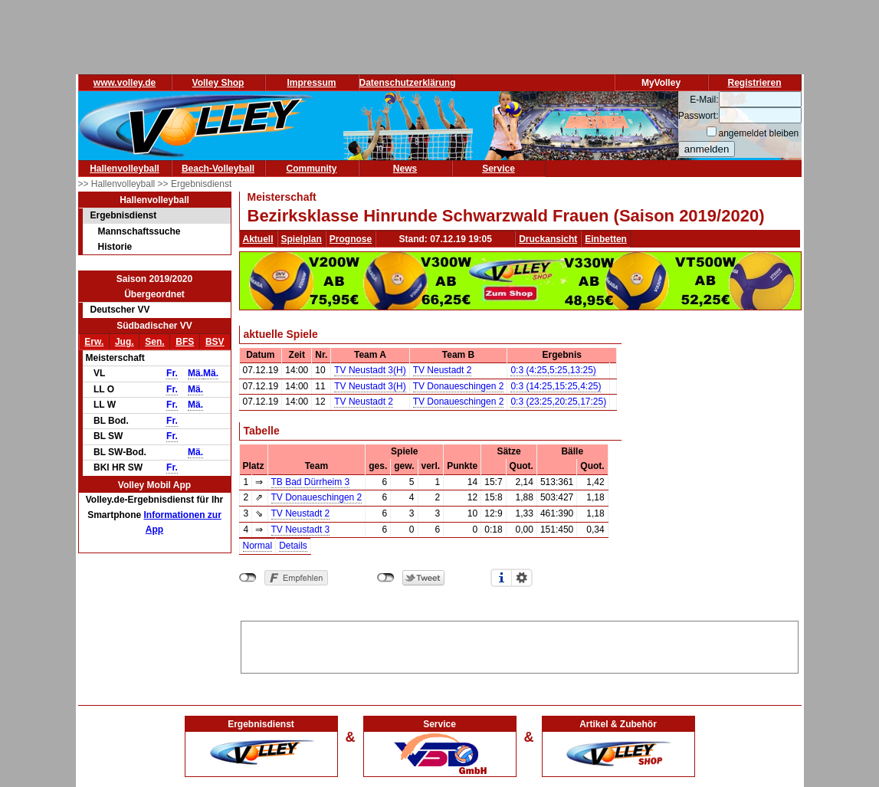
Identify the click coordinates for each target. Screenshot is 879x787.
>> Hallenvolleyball (118, 184)
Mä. (195, 373)
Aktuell (258, 239)
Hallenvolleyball (124, 168)
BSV (215, 341)
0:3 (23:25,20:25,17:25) (558, 401)
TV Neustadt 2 (442, 370)
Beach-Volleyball (218, 168)
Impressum (311, 82)
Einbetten (606, 239)
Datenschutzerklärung (407, 82)
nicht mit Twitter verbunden (386, 577)
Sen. (154, 341)
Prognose (351, 239)
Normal (258, 545)
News (405, 168)
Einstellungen (522, 578)
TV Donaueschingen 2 (458, 386)
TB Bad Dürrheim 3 (310, 482)
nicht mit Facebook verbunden (248, 577)
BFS (184, 341)
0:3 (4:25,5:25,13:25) (552, 370)
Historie (115, 246)
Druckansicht (548, 239)
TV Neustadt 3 (300, 529)
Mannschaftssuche (139, 231)
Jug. (124, 341)
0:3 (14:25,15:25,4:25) (555, 386)
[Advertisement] (519, 644)
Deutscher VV (120, 309)
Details (293, 545)
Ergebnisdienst (123, 215)
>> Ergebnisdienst (195, 184)
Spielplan (301, 239)
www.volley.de (124, 82)
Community (312, 168)
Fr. (172, 373)
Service (498, 168)
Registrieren (754, 82)
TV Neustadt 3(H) (369, 370)
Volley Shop (218, 82)
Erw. (93, 341)
